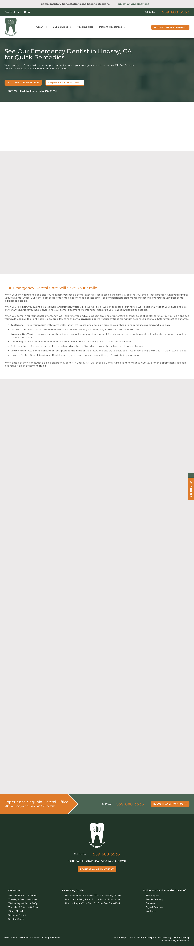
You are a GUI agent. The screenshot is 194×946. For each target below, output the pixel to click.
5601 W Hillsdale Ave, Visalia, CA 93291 (32, 91)
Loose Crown (18, 350)
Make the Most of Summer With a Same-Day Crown (93, 895)
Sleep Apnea (152, 895)
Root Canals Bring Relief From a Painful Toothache (92, 899)
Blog (27, 12)
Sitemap (185, 937)
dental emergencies (84, 318)
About (40, 26)
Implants (150, 911)
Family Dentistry (154, 899)
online (42, 365)
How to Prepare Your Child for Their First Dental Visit (93, 903)
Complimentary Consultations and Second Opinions (75, 4)
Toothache (17, 325)
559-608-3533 (43, 68)
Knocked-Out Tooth (23, 334)
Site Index (55, 937)
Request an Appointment (132, 4)
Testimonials (85, 26)
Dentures (151, 903)
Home (7, 937)
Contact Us (12, 12)
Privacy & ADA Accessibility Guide (161, 937)
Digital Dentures (154, 907)
